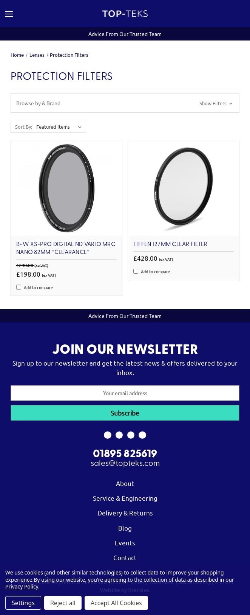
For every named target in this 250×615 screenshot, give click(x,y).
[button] (125, 103)
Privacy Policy (21, 586)
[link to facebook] (107, 435)
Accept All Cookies (116, 603)
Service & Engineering (125, 498)
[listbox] (60, 126)
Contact (125, 557)
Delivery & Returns (125, 513)
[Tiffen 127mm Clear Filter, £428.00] (183, 188)
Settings (23, 603)
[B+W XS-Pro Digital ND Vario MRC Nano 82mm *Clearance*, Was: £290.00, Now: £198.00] (66, 188)
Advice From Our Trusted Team (125, 33)
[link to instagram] (119, 435)
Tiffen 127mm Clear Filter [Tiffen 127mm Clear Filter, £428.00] (170, 244)
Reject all (63, 603)
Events (125, 542)
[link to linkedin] (142, 435)
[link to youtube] (131, 435)
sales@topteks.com (125, 464)
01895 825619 (125, 454)
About (125, 483)
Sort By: (23, 126)
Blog (125, 528)
